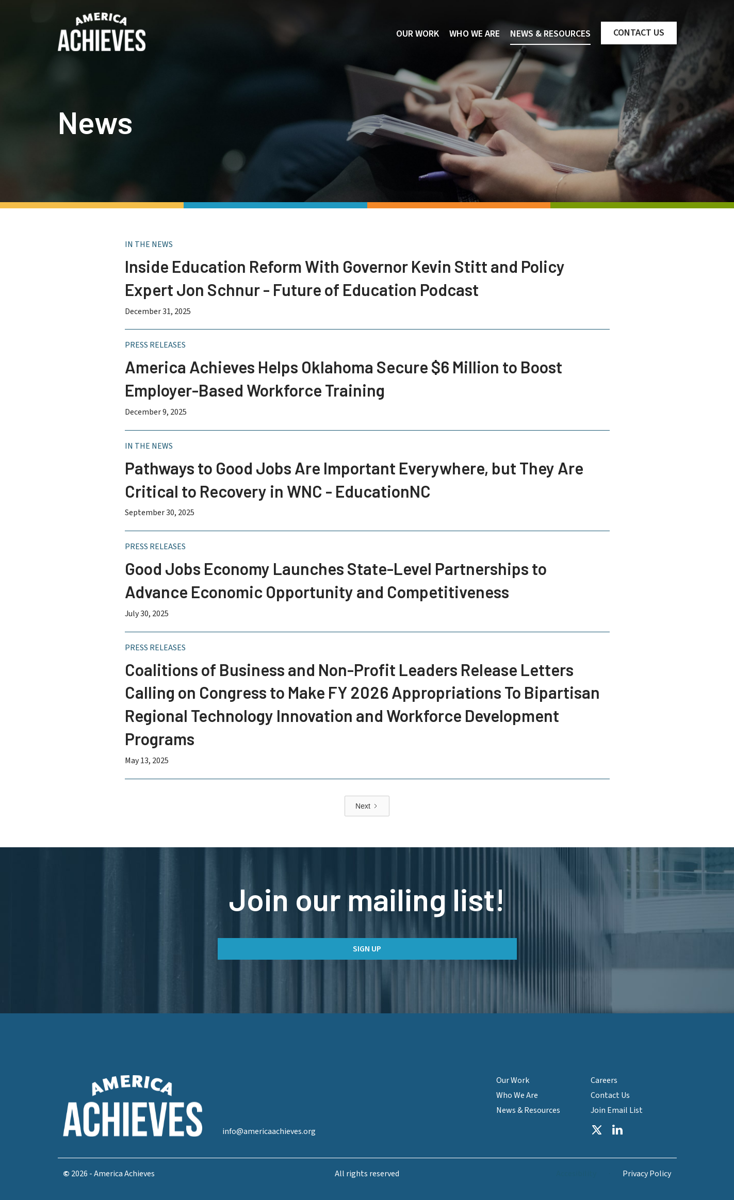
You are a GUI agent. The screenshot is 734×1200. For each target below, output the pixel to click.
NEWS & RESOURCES (550, 33)
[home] (101, 32)
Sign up (367, 949)
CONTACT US (638, 32)
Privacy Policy (647, 1174)
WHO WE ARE (474, 33)
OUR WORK (417, 33)
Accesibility (576, 1174)
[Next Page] (367, 806)
